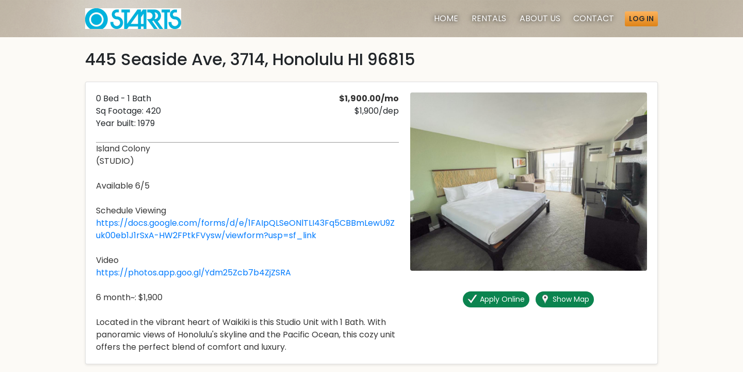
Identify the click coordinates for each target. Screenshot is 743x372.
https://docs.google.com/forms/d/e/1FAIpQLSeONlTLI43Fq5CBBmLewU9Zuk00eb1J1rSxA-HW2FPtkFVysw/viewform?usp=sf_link (245, 229)
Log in (641, 18)
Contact (593, 18)
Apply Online (496, 299)
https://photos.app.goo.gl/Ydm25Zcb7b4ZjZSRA (193, 272)
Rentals (489, 18)
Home (446, 18)
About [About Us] (540, 18)
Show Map (564, 299)
